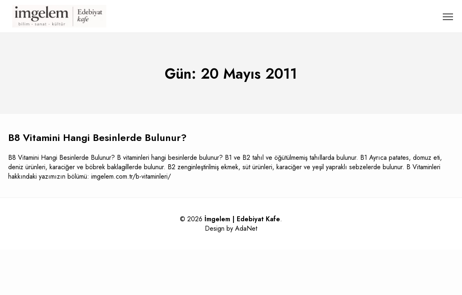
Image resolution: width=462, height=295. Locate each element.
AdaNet (246, 228)
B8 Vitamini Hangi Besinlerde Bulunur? (97, 137)
